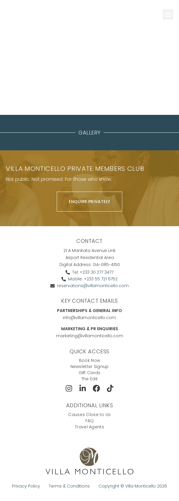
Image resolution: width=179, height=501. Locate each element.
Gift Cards (90, 373)
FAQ (89, 421)
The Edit (89, 379)
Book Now (89, 360)
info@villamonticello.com (89, 318)
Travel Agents (89, 427)
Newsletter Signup (89, 366)
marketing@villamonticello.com (89, 336)
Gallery (89, 132)
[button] (168, 14)
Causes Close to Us (89, 415)
